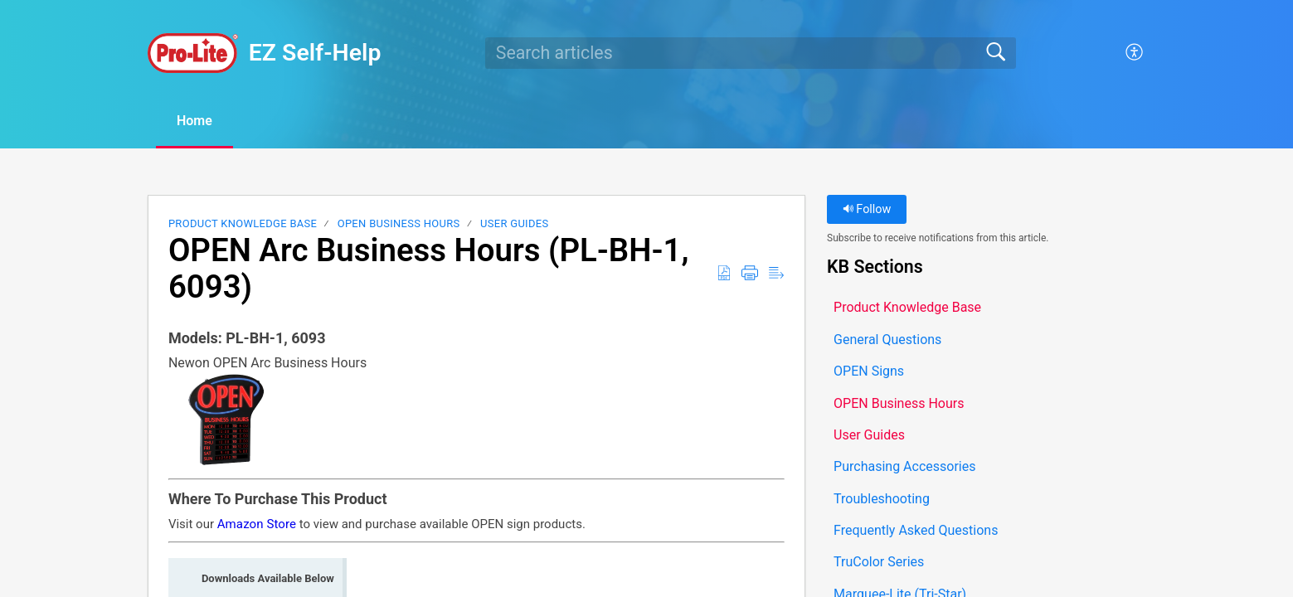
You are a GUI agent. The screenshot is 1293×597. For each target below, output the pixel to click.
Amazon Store (256, 524)
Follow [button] (867, 209)
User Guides (514, 223)
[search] (750, 53)
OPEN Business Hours (399, 223)
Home (194, 121)
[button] (1135, 53)
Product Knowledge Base (242, 223)
